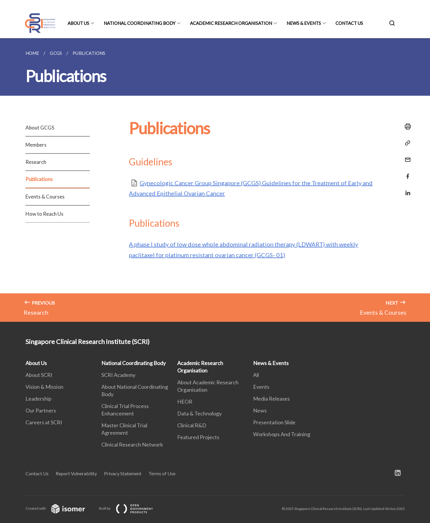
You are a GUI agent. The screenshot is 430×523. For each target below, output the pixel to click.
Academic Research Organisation (231, 23)
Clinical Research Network (132, 444)
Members (36, 145)
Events (261, 386)
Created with (60, 508)
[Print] (406, 126)
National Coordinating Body (139, 23)
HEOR (184, 401)
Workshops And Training (281, 434)
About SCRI (38, 375)
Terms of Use (161, 473)
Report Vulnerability (76, 473)
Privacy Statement (122, 473)
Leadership (38, 398)
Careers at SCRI (43, 422)
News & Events (304, 23)
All (256, 375)
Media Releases (271, 398)
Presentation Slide (274, 422)
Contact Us (349, 23)
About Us (78, 23)
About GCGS (39, 127)
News (260, 410)
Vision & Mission (44, 386)
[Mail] (406, 156)
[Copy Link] (406, 143)
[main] (215, 180)
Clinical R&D (191, 425)
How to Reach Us (44, 214)
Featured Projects (198, 437)
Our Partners (40, 410)
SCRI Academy (118, 375)
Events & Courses (45, 196)
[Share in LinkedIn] (406, 189)
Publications (39, 179)
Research (35, 162)
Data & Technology (199, 413)
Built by (130, 508)
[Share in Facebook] (406, 172)
